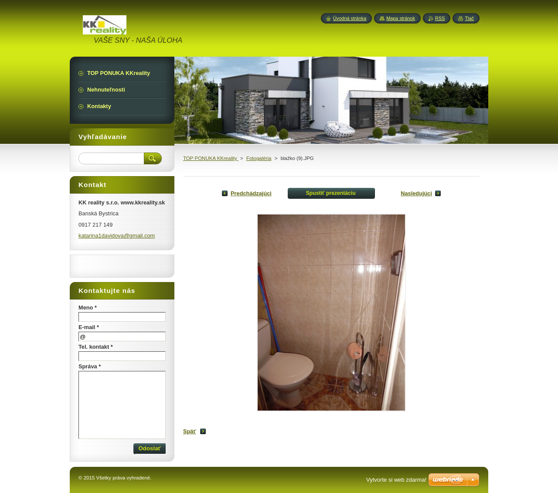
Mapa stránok (400, 18)
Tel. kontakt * (95, 346)
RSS (440, 18)
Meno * (87, 307)
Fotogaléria (259, 158)
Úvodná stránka (349, 18)
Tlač (469, 18)
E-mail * (88, 327)
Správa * (89, 366)
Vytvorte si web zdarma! (396, 479)
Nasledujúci (416, 193)
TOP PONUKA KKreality (210, 158)
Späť (189, 431)
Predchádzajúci (251, 193)
